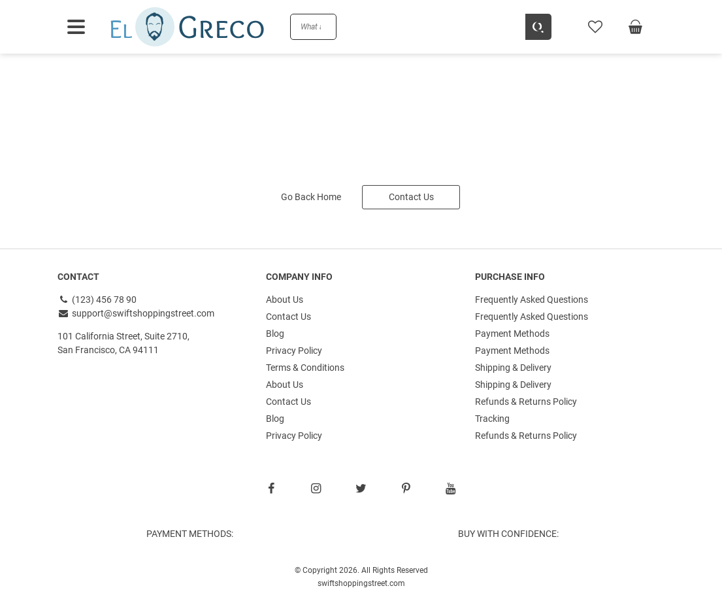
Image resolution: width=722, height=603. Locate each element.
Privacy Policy (294, 350)
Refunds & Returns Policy (526, 401)
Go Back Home (311, 197)
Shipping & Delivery (513, 367)
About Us (284, 299)
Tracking (492, 418)
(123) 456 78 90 (97, 299)
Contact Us (411, 197)
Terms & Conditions (305, 367)
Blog (275, 333)
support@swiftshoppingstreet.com (136, 313)
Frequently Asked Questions (531, 299)
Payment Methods (512, 333)
